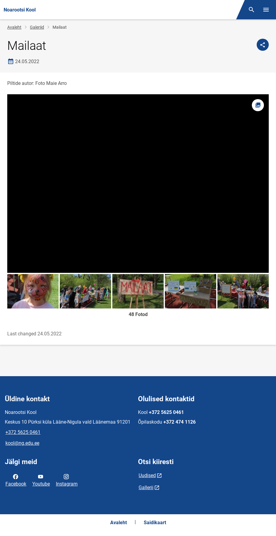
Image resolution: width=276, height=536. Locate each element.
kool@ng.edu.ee (22, 443)
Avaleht (14, 27)
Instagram (67, 480)
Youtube (41, 480)
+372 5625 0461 (22, 432)
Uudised (147, 475)
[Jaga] (263, 45)
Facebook (15, 480)
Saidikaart (155, 522)
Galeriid (37, 27)
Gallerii (146, 487)
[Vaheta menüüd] (266, 9)
